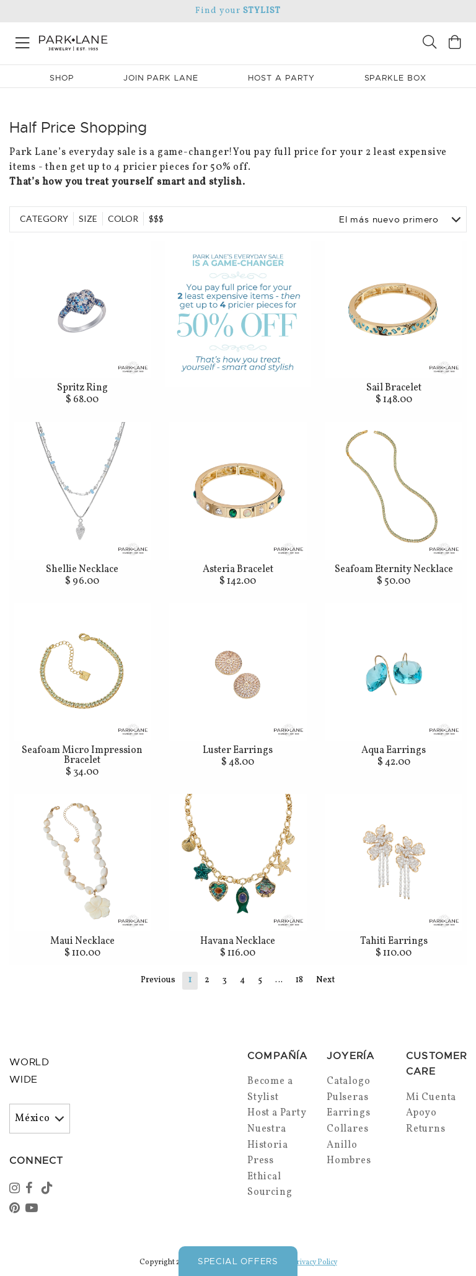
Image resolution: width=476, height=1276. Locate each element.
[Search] (429, 43)
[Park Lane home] (119, 42)
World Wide (29, 1071)
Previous (158, 980)
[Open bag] (455, 43)
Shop (62, 78)
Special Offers (238, 1261)
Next (325, 980)
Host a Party (277, 1113)
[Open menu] (22, 41)
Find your (237, 11)
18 (299, 980)
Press (260, 1161)
